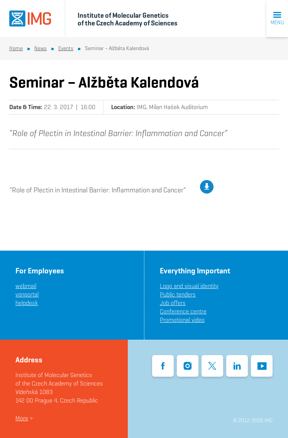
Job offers (173, 303)
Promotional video (182, 320)
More (21, 418)
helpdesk (26, 303)
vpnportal (27, 294)
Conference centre (183, 311)
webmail (25, 286)
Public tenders (178, 294)
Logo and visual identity (189, 286)
